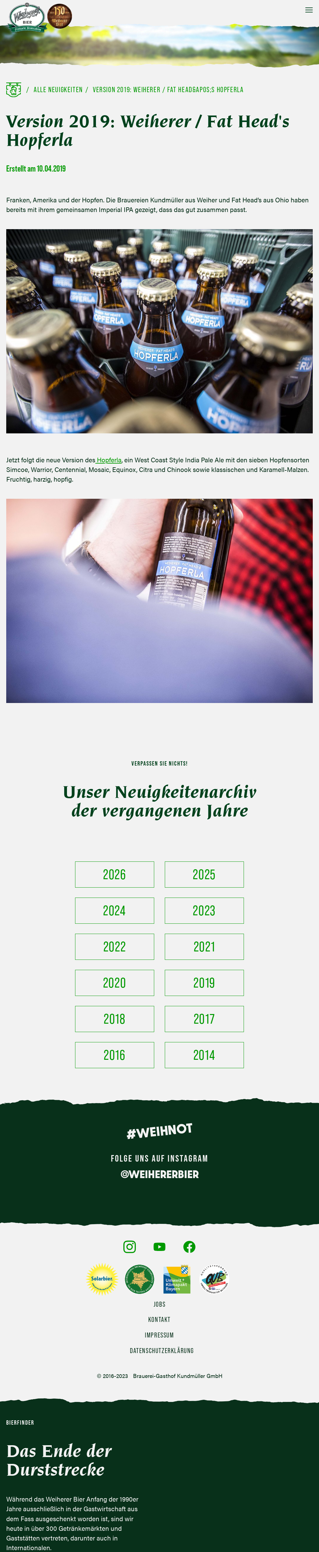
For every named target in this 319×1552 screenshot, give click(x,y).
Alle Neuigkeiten (58, 89)
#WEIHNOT (159, 1058)
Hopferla (108, 459)
